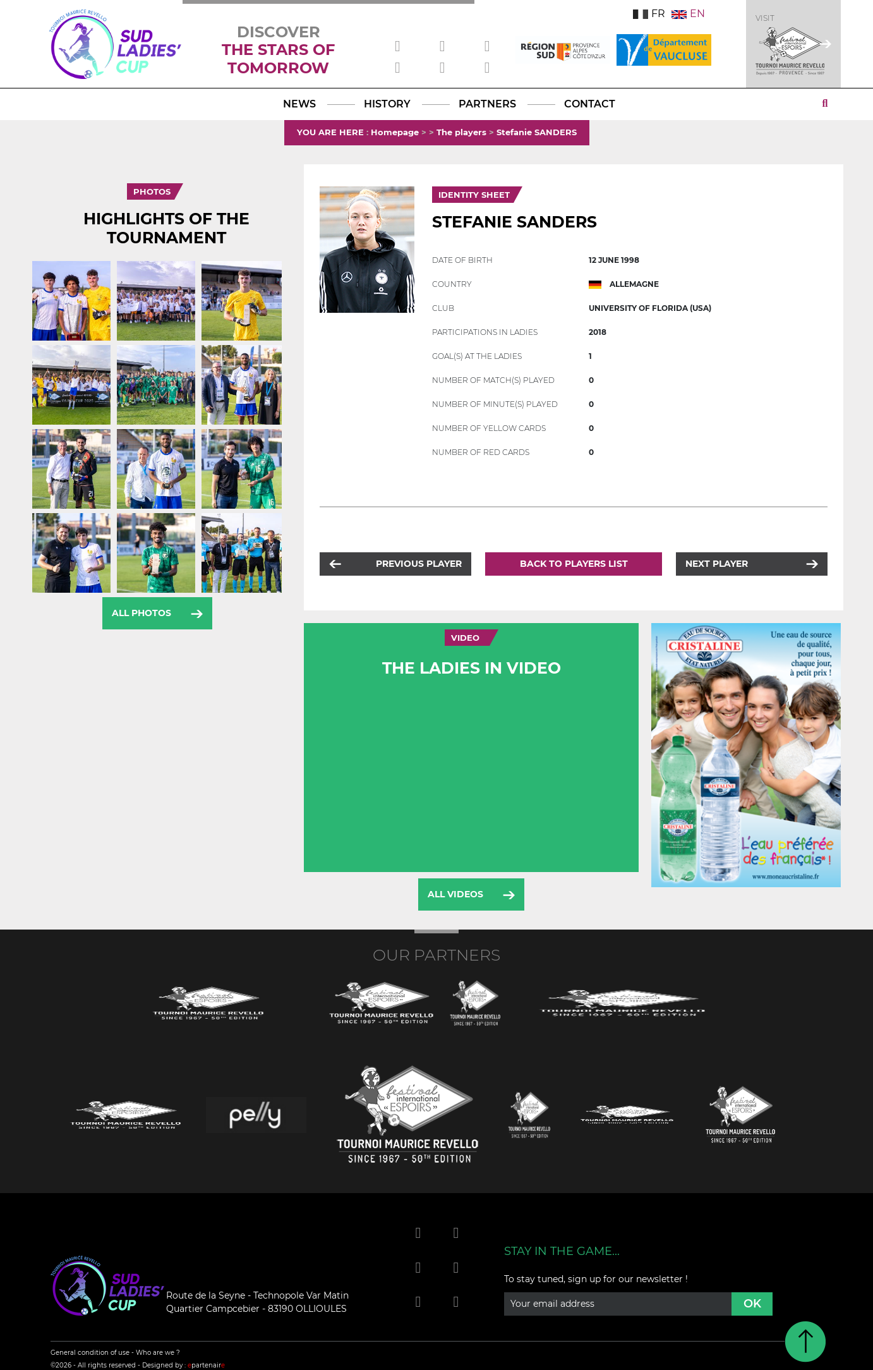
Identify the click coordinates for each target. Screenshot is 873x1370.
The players (461, 132)
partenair (206, 1365)
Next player (716, 563)
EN (688, 14)
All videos (455, 894)
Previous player (419, 563)
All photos (141, 613)
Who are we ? (158, 1353)
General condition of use (90, 1353)
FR (649, 14)
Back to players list (574, 563)
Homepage (395, 132)
